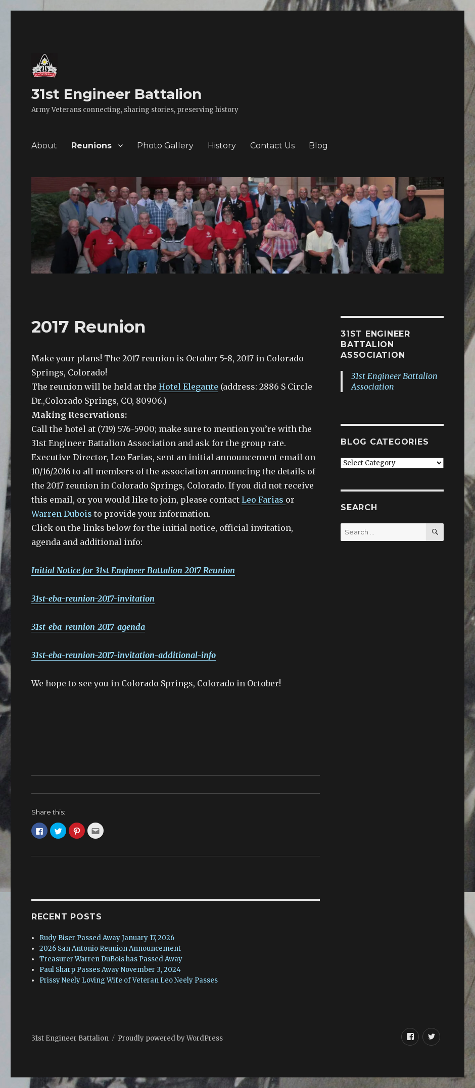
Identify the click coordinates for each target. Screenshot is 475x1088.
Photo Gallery (165, 145)
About (44, 145)
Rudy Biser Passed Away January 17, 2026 (106, 938)
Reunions (91, 145)
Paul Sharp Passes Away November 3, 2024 (110, 969)
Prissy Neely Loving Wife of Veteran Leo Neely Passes (128, 980)
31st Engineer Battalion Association (375, 344)
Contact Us (272, 145)
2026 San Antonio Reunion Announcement (110, 948)
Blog (318, 145)
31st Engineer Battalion (116, 93)
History (222, 145)
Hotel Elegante (188, 387)
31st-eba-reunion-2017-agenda (88, 627)
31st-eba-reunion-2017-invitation (93, 598)
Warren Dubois (61, 514)
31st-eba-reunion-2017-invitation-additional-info (123, 655)
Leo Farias (264, 500)
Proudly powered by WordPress (170, 1038)
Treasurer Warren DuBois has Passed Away (110, 959)
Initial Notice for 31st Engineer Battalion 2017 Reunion (133, 570)
